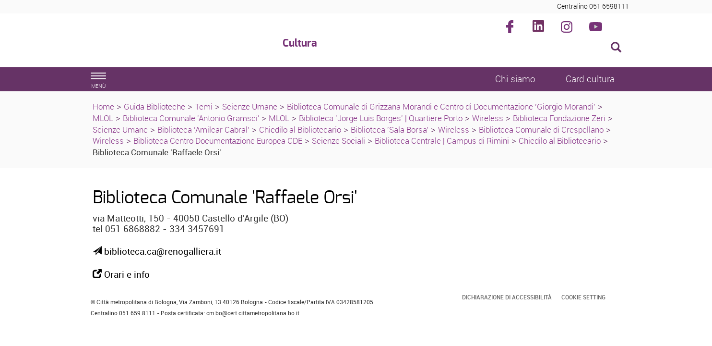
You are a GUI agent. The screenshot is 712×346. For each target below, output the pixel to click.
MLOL (103, 118)
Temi (204, 106)
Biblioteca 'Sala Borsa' (389, 129)
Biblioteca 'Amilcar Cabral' (203, 129)
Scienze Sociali (338, 140)
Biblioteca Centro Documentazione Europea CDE (217, 140)
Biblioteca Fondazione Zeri (559, 118)
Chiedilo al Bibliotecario (300, 129)
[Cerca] (563, 48)
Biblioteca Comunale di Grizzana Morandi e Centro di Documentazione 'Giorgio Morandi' (441, 106)
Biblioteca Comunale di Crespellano (541, 129)
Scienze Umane (249, 106)
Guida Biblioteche (154, 106)
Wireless (487, 118)
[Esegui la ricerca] (616, 48)
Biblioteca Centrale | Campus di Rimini (442, 140)
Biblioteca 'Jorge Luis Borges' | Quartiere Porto (381, 118)
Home (103, 106)
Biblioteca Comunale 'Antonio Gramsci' (192, 118)
